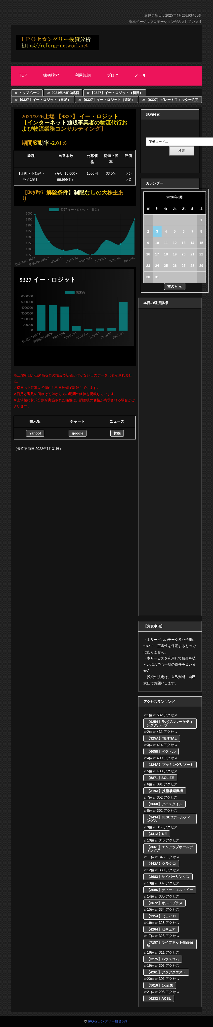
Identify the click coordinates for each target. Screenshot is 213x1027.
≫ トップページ (27, 93)
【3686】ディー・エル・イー (170, 890)
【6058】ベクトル (161, 751)
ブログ (113, 75)
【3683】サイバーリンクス (168, 877)
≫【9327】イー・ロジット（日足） (42, 100)
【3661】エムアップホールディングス (170, 848)
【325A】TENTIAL (162, 738)
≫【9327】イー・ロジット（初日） (114, 93)
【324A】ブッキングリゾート (170, 765)
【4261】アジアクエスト (166, 972)
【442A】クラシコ (161, 864)
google (77, 433)
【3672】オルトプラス (164, 903)
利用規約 (83, 75)
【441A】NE (157, 834)
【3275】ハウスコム (163, 959)
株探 (117, 433)
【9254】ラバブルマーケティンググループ (170, 723)
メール (140, 75)
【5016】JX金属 (159, 985)
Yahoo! (35, 433)
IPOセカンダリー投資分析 (108, 1021)
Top (23, 75)
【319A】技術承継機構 (165, 791)
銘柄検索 (51, 75)
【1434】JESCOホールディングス (169, 819)
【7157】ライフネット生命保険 (170, 944)
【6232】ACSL (159, 998)
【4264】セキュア (161, 929)
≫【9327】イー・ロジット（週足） (106, 100)
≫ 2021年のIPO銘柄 (63, 93)
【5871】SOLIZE (160, 778)
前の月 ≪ (174, 286)
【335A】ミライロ (161, 916)
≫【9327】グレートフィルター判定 (170, 100)
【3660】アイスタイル (164, 804)
